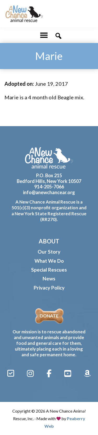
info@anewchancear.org (49, 192)
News (49, 278)
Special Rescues (49, 270)
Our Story (49, 252)
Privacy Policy (49, 288)
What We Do (49, 261)
